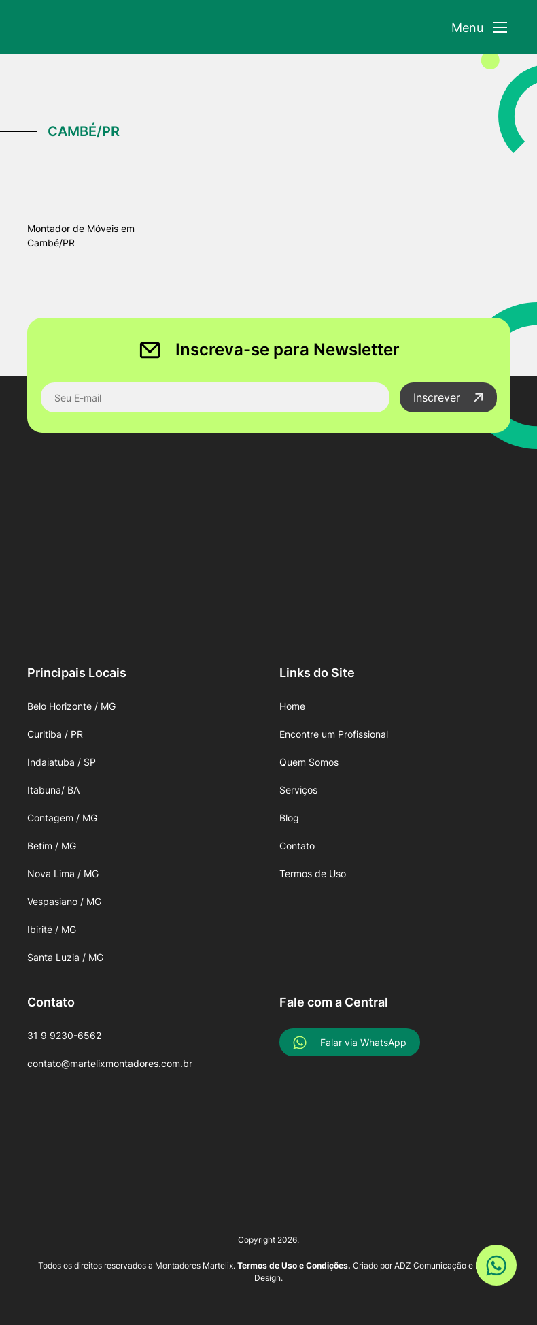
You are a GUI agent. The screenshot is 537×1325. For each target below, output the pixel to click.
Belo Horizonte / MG (71, 706)
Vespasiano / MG (64, 901)
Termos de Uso (312, 873)
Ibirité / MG (51, 929)
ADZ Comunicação (430, 1265)
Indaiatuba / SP (61, 762)
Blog (289, 817)
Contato (297, 845)
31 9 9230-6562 (64, 1035)
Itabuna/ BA (53, 790)
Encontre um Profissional (333, 734)
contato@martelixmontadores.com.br (109, 1063)
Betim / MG (51, 845)
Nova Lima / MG (63, 873)
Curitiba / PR (55, 734)
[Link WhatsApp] (496, 1265)
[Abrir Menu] (479, 27)
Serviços (298, 790)
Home (292, 706)
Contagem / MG (62, 817)
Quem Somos (309, 762)
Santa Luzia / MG (65, 957)
